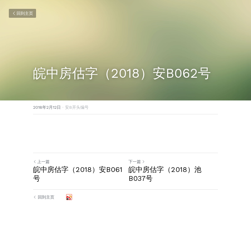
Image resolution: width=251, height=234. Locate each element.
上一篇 (41, 161)
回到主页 (22, 13)
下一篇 (136, 161)
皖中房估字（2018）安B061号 (77, 174)
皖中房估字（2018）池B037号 (164, 174)
